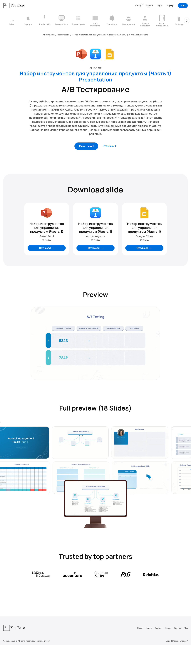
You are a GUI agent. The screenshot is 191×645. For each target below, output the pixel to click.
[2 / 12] (28, 20)
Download (86, 146)
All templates (48, 35)
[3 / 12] (45, 20)
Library (149, 628)
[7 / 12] (112, 20)
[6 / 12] (95, 20)
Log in (159, 5)
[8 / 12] (128, 20)
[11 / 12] (179, 20)
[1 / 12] (11, 20)
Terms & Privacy (42, 641)
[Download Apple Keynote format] (95, 53)
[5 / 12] (78, 20)
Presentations (63, 35)
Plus (183, 5)
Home (140, 628)
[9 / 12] (145, 20)
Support (149, 5)
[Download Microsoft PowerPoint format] (81, 53)
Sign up (170, 5)
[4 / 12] (61, 20)
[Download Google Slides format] (109, 53)
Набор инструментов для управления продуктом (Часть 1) (100, 35)
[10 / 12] (162, 20)
